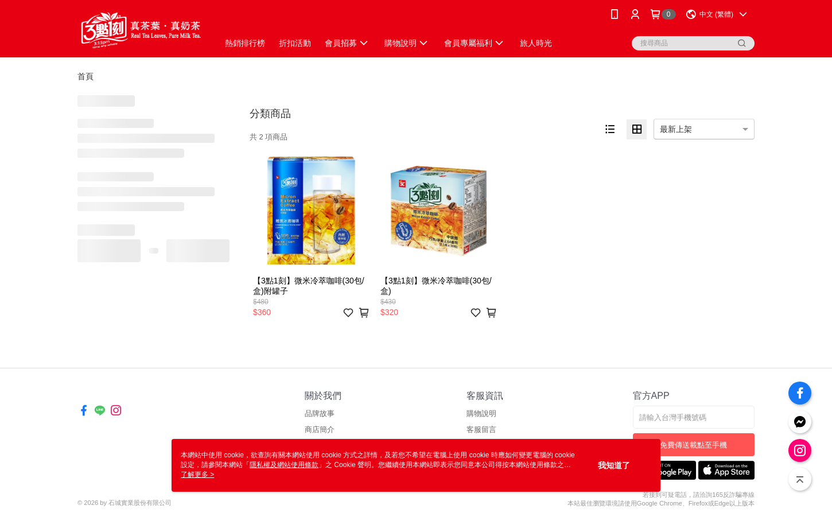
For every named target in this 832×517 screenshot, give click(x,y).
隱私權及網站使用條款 (284, 465)
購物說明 (481, 413)
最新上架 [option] (676, 129)
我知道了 (614, 465)
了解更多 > (197, 475)
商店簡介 (320, 429)
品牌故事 (320, 413)
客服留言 (481, 429)
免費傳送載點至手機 (693, 445)
